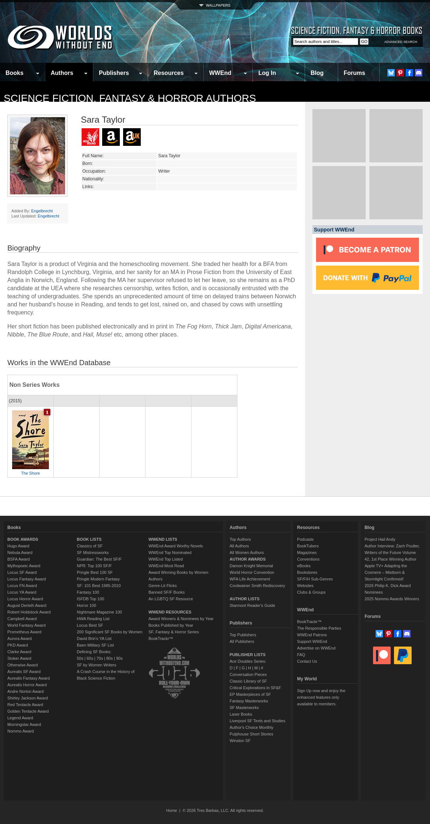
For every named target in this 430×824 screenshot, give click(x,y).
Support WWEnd (312, 641)
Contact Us (307, 661)
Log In (267, 73)
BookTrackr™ (160, 638)
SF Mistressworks (93, 552)
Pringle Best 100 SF (95, 572)
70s (99, 658)
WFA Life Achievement (250, 579)
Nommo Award (20, 731)
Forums (354, 73)
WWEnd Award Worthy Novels (175, 546)
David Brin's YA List (94, 638)
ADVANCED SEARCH (400, 42)
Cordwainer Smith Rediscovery (257, 585)
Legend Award (20, 718)
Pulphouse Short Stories (251, 734)
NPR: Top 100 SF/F (94, 566)
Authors (62, 73)
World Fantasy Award (26, 625)
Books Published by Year (170, 625)
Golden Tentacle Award (28, 711)
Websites (305, 585)
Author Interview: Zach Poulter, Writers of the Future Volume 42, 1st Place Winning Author (392, 552)
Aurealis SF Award (23, 671)
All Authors (239, 546)
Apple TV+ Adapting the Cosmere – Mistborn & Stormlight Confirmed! (386, 572)
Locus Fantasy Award (26, 579)
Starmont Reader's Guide (252, 605)
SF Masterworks (244, 707)
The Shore (30, 473)
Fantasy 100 (88, 592)
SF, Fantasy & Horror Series (173, 632)
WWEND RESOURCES (169, 612)
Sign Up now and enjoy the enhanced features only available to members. (321, 697)
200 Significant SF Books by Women (109, 632)
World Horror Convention (252, 572)
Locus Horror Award (25, 599)
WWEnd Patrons (312, 635)
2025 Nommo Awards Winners (392, 599)
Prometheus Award (24, 632)
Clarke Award (19, 652)
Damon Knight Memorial (251, 566)
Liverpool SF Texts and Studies (257, 721)
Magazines (306, 552)
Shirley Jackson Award (27, 698)
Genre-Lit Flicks (162, 585)
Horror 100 (86, 605)
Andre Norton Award (25, 691)
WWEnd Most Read (166, 566)
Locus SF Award (22, 572)
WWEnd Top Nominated (169, 552)
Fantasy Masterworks (249, 701)
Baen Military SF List (95, 645)
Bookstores (307, 572)
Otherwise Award (22, 665)
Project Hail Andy (380, 539)
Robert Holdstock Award (29, 612)
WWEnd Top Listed (165, 559)
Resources (169, 73)
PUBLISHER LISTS (248, 654)
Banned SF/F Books (166, 592)
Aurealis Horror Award (27, 685)
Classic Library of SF (248, 681)
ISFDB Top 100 (90, 599)
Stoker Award (19, 658)
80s (109, 658)
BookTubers (308, 546)
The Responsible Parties (319, 628)
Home (171, 810)
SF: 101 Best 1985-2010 (99, 585)
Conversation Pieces (248, 674)
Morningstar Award (24, 724)
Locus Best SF (90, 625)
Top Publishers (243, 635)
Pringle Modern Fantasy (98, 579)
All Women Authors (247, 552)
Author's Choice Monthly (251, 727)
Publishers (114, 73)
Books (15, 73)
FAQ (301, 654)
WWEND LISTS (162, 539)
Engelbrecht (42, 211)
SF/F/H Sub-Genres (315, 579)
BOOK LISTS (89, 539)
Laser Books (241, 714)
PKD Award (17, 645)
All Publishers (242, 641)
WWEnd (220, 73)
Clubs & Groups (311, 592)
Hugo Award (18, 546)
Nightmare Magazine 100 (99, 612)
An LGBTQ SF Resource (170, 599)
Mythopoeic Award (23, 566)
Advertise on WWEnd (316, 648)
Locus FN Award (22, 585)
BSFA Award (18, 559)
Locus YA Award (21, 592)
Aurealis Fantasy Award (28, 678)
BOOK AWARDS (22, 539)
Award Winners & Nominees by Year (181, 618)
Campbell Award (22, 618)
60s (90, 658)
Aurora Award (19, 638)
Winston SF (240, 740)
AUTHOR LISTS (244, 599)
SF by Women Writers (96, 665)
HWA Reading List (93, 618)
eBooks (304, 566)
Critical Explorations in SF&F (255, 688)
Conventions (308, 559)
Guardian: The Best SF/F (99, 559)
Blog (317, 73)
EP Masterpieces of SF (250, 694)
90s (119, 658)
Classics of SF (90, 546)
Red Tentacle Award (25, 704)
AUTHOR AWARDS (248, 559)
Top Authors (240, 539)
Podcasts (305, 539)
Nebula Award (19, 552)
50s (80, 658)
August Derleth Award (26, 605)
